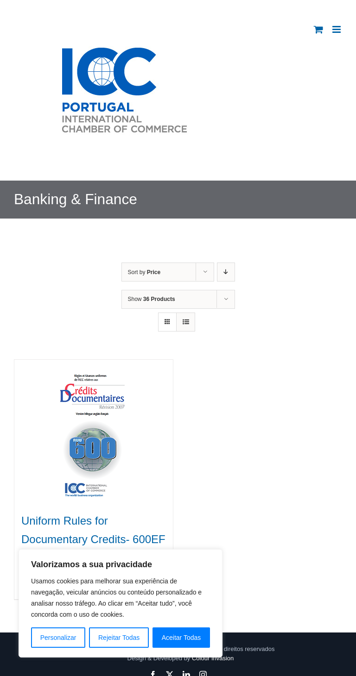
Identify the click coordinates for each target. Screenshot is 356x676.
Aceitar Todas (181, 637)
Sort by (144, 272)
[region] (120, 603)
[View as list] (186, 322)
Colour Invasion (213, 658)
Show (151, 299)
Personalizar (58, 637)
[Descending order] (226, 272)
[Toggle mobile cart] (318, 29)
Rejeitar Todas (119, 637)
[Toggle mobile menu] (337, 29)
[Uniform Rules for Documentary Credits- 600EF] (93, 431)
